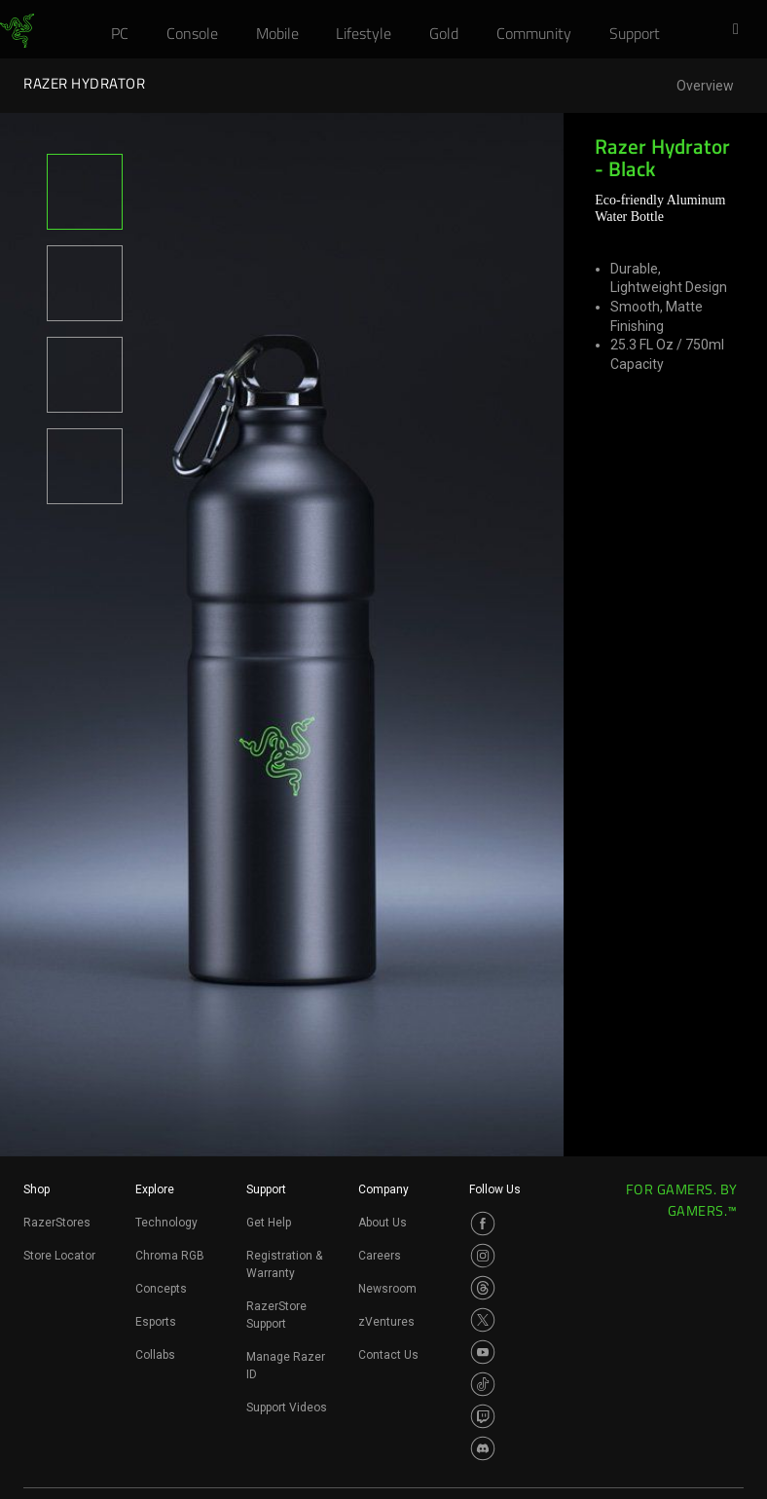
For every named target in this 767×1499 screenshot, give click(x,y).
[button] (741, 30)
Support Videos (286, 1407)
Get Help (268, 1222)
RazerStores (57, 1222)
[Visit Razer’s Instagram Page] (482, 1255)
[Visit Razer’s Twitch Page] (482, 1416)
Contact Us (388, 1355)
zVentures (386, 1322)
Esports (155, 1322)
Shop (36, 1189)
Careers (379, 1255)
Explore (154, 1189)
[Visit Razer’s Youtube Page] (482, 1352)
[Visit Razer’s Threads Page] (482, 1287)
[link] (17, 31)
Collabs (155, 1355)
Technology (166, 1222)
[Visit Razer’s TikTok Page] (482, 1384)
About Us (382, 1222)
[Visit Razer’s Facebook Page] (482, 1223)
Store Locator (59, 1255)
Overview (705, 86)
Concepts (161, 1289)
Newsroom (387, 1289)
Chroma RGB (169, 1255)
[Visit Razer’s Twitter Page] (482, 1320)
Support (266, 1189)
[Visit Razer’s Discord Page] (482, 1448)
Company (383, 1189)
